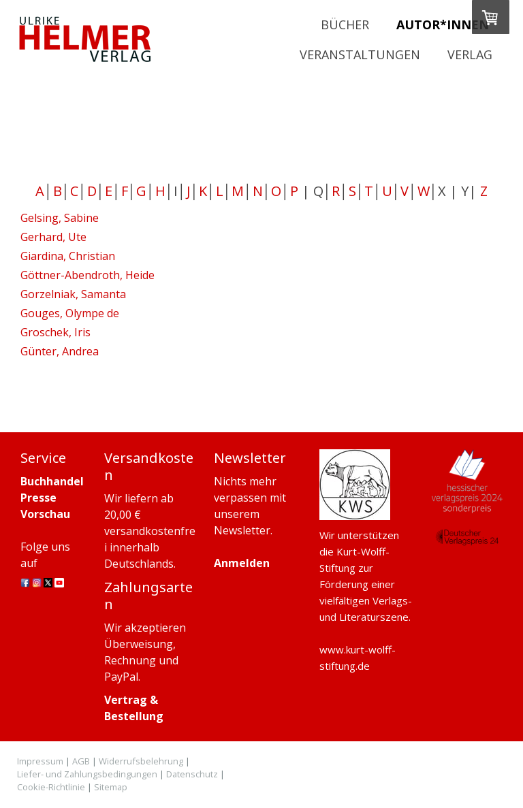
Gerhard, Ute (53, 236)
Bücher (345, 24)
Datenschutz (192, 774)
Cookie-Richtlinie (51, 787)
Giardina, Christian (67, 255)
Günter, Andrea (59, 351)
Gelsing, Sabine (59, 217)
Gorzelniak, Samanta (73, 294)
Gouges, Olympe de (69, 313)
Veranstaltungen (360, 54)
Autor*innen (442, 24)
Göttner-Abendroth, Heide (87, 275)
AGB (81, 761)
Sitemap (110, 787)
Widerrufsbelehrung (141, 761)
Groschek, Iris (55, 332)
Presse (38, 497)
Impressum (40, 761)
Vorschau (45, 513)
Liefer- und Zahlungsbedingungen (87, 774)
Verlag (469, 54)
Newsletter (242, 530)
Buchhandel (52, 481)
